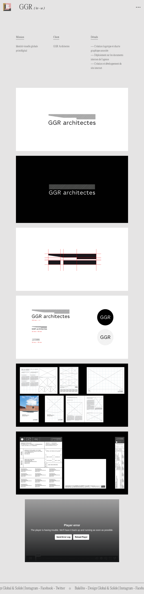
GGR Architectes (61, 46)
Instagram (35, 588)
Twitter (64, 588)
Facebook (50, 588)
